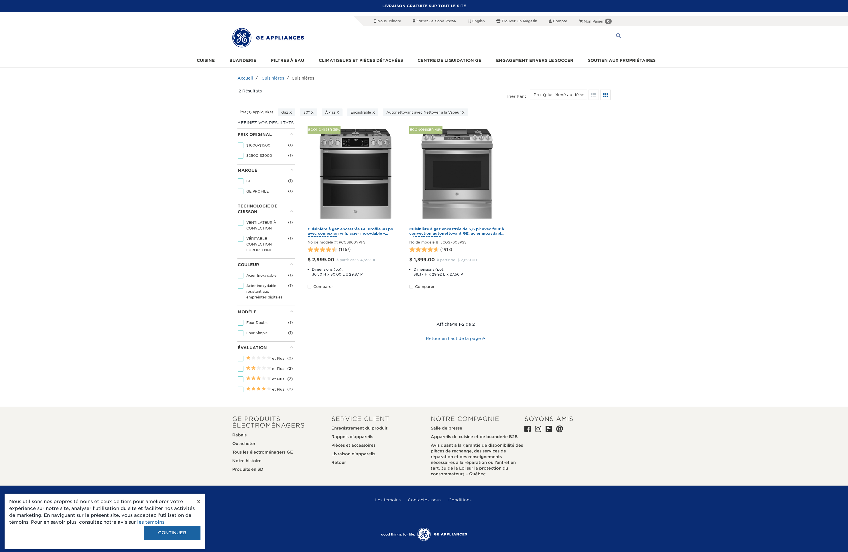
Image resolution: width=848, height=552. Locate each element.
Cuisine (206, 60)
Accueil (245, 78)
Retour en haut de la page (455, 338)
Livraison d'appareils (353, 454)
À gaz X (332, 112)
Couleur (265, 264)
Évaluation (265, 347)
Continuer (172, 532)
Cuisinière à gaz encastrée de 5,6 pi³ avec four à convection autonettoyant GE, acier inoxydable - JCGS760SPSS (456, 232)
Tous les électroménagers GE (262, 452)
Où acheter (243, 443)
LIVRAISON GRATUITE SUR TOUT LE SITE (424, 6)
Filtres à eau (287, 60)
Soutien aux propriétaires (622, 60)
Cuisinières (272, 78)
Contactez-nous (424, 500)
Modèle (265, 311)
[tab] (265, 146)
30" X (308, 112)
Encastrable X (363, 112)
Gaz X (286, 112)
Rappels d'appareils (352, 436)
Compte (558, 21)
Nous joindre (387, 21)
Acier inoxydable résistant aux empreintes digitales (265, 291)
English (476, 21)
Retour (338, 462)
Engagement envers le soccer (534, 60)
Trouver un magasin (516, 21)
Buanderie (242, 60)
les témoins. (151, 522)
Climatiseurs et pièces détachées (361, 60)
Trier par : (516, 96)
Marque (265, 170)
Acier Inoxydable (262, 275)
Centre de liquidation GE (449, 60)
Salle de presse (446, 428)
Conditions (459, 500)
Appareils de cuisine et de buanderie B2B (474, 436)
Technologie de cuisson (265, 209)
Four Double (258, 322)
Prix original (265, 134)
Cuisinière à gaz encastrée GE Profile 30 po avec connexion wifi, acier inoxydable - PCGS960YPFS (350, 232)
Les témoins (388, 500)
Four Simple (257, 333)
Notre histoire (246, 460)
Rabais (239, 435)
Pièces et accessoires (353, 445)
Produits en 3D (247, 469)
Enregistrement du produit (359, 428)
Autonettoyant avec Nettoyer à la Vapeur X (425, 112)
